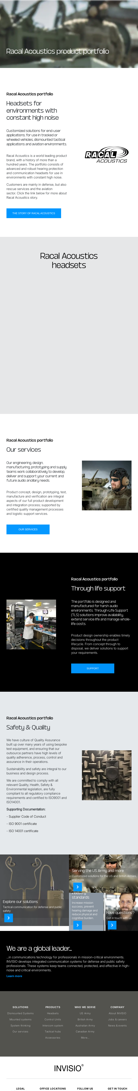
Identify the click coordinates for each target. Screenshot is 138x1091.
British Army (85, 1019)
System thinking (21, 1025)
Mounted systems (21, 1019)
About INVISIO (117, 1013)
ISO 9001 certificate (23, 841)
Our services (28, 546)
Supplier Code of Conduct (27, 834)
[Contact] (112, 925)
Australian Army (85, 1025)
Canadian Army (85, 1031)
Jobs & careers (117, 1019)
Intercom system (53, 1025)
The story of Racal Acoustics (33, 213)
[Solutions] (8, 918)
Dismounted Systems (20, 1013)
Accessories (52, 1037)
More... (85, 1037)
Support (93, 685)
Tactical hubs (53, 1031)
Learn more (14, 976)
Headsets (53, 1013)
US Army (85, 1013)
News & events (117, 1025)
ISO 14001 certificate (23, 848)
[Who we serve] (77, 887)
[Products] (77, 925)
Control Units (53, 1019)
